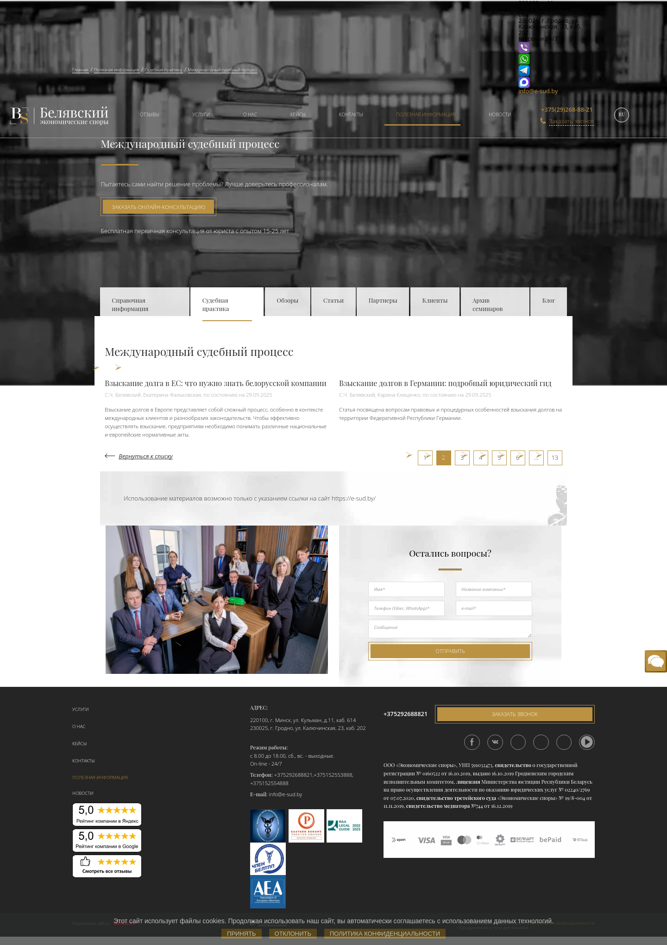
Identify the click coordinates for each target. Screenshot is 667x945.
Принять (241, 933)
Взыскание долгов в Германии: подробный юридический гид (445, 383)
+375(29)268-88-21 (566, 110)
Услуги (201, 114)
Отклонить (293, 933)
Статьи (333, 300)
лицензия (468, 781)
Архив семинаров (487, 304)
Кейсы (298, 114)
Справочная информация (130, 304)
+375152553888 (333, 774)
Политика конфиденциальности (385, 933)
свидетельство (513, 764)
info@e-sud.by (538, 91)
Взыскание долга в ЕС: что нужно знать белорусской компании (216, 383)
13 (554, 457)
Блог (548, 300)
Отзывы (149, 114)
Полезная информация (425, 114)
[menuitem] (146, 115)
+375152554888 (269, 783)
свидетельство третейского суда (456, 797)
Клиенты (434, 300)
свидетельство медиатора (437, 805)
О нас (250, 114)
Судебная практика (215, 304)
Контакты (351, 114)
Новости (500, 114)
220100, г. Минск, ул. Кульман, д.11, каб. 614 (303, 720)
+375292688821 (293, 774)
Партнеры (383, 300)
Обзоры (288, 300)
